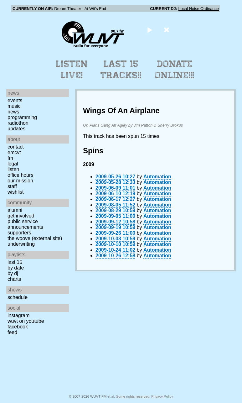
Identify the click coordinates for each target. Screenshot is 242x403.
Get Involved (21, 215)
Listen (13, 169)
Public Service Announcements (25, 224)
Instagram (18, 315)
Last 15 (15, 262)
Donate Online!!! (174, 69)
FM (10, 158)
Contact (16, 146)
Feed (12, 332)
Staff (12, 186)
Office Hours (20, 175)
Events (15, 100)
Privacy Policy (162, 396)
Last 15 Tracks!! (121, 69)
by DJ (13, 273)
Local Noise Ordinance (198, 8)
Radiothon (18, 123)
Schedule (18, 297)
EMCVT (14, 152)
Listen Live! (72, 69)
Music (14, 106)
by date (16, 267)
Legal (13, 163)
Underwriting (21, 244)
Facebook (18, 326)
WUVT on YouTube (26, 321)
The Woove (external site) (35, 238)
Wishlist (16, 192)
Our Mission (20, 180)
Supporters (19, 232)
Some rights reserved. (133, 396)
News (13, 111)
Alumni (15, 210)
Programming (22, 117)
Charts (14, 279)
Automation (157, 176)
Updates (16, 128)
